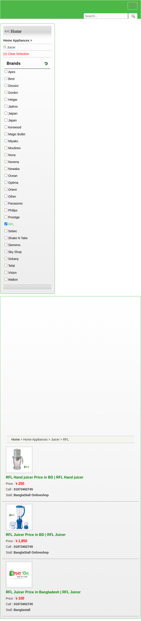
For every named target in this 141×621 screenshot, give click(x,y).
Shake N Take (18, 238)
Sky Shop (15, 252)
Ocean (12, 176)
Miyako (13, 141)
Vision (12, 272)
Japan (12, 120)
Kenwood (14, 127)
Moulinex (14, 148)
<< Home (12, 31)
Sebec (12, 231)
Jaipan (12, 113)
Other (12, 196)
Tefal (11, 266)
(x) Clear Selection (16, 54)
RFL (11, 224)
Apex (11, 72)
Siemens (14, 245)
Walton (13, 279)
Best (11, 79)
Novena (13, 162)
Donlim (13, 92)
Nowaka (14, 169)
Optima (13, 182)
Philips (12, 210)
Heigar (12, 99)
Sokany (13, 259)
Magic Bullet (16, 134)
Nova (12, 155)
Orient (12, 189)
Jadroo (13, 106)
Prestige (14, 217)
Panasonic (15, 203)
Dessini (13, 86)
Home (16, 439)
